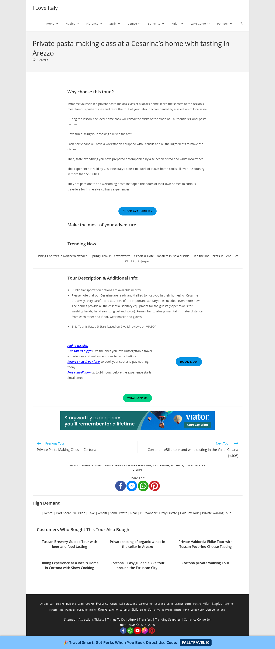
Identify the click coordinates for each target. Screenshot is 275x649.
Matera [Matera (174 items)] (197, 603)
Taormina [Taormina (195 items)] (167, 609)
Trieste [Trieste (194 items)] (177, 609)
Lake (91, 513)
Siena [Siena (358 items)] (143, 609)
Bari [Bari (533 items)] (51, 604)
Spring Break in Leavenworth (110, 256)
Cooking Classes (91, 465)
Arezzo (43, 60)
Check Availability (137, 211)
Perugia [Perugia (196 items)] (53, 609)
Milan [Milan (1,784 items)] (206, 603)
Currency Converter (197, 619)
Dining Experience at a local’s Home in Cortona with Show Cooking (69, 565)
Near (133, 513)
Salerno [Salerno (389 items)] (113, 609)
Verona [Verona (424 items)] (221, 609)
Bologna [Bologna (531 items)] (71, 604)
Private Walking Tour (216, 513)
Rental (48, 513)
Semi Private (118, 513)
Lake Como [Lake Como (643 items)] (146, 604)
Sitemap (69, 619)
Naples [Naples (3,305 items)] (217, 603)
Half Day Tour (189, 513)
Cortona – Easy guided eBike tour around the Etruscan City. (137, 565)
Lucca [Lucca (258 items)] (188, 603)
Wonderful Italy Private (161, 513)
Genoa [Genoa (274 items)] (113, 603)
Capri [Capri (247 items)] (81, 603)
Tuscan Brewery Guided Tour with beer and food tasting (69, 544)
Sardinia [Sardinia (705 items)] (124, 609)
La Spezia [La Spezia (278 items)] (159, 603)
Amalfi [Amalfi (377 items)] (44, 603)
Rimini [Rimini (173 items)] (92, 609)
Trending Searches (168, 619)
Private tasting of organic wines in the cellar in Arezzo (137, 544)
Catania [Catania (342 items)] (90, 603)
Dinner (132, 465)
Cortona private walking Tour (205, 563)
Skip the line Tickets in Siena (212, 256)
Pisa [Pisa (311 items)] (61, 609)
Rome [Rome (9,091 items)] (102, 609)
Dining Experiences (115, 465)
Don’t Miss (144, 465)
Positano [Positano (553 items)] (82, 609)
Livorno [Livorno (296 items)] (179, 603)
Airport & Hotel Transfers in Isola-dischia (161, 256)
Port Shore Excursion (70, 513)
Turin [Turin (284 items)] (186, 609)
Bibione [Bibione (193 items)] (60, 603)
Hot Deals (177, 465)
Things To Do (116, 619)
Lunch (188, 465)
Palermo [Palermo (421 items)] (229, 603)
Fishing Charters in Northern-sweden (61, 256)
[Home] (34, 60)
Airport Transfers (140, 619)
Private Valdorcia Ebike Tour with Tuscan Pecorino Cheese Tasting (205, 544)
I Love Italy (45, 7)
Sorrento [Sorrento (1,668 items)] (154, 609)
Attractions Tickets (91, 619)
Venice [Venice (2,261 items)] (210, 609)
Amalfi (102, 513)
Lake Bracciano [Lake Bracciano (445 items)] (128, 603)
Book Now (189, 362)
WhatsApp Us (137, 398)
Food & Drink (161, 465)
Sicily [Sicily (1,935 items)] (135, 609)
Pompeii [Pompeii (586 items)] (70, 609)
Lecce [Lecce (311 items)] (170, 603)
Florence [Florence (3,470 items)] (102, 603)
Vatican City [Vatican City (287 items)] (197, 609)
